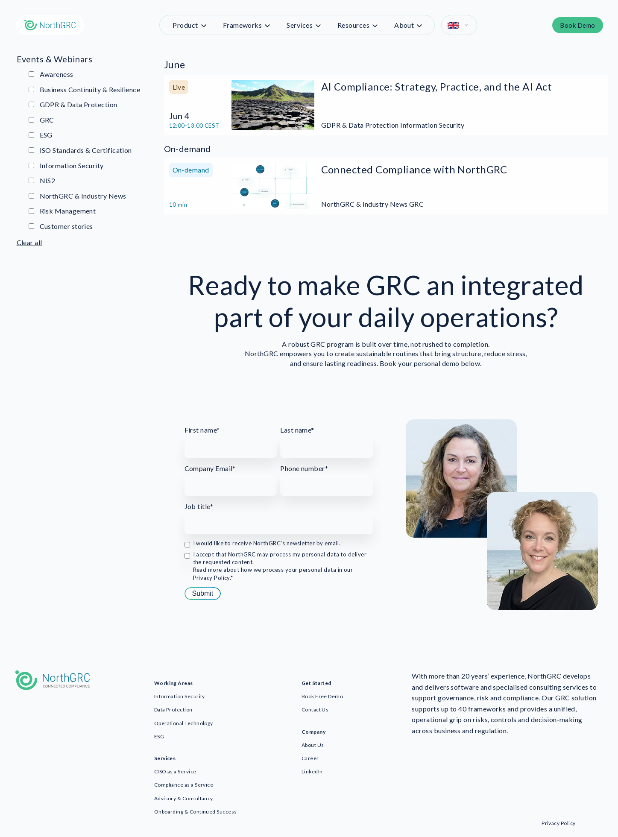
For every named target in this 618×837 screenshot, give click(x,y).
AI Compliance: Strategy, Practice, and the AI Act (436, 86)
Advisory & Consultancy (183, 798)
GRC (41, 120)
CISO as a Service (175, 771)
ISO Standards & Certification (80, 150)
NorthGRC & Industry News (77, 196)
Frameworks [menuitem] (242, 25)
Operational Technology (183, 723)
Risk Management (62, 211)
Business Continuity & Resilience (85, 89)
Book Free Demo (322, 696)
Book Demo (577, 25)
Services (165, 758)
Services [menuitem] (300, 25)
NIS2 (42, 180)
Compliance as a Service (184, 784)
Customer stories (61, 226)
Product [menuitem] (185, 25)
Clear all (29, 242)
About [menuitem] (404, 25)
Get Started (316, 683)
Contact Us (315, 709)
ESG (41, 135)
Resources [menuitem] (353, 25)
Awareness (51, 74)
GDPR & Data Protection (73, 104)
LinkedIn (312, 771)
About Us (313, 745)
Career (310, 758)
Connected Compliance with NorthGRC (414, 169)
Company (313, 732)
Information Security (66, 165)
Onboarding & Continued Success (195, 811)
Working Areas (173, 683)
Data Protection (173, 709)
